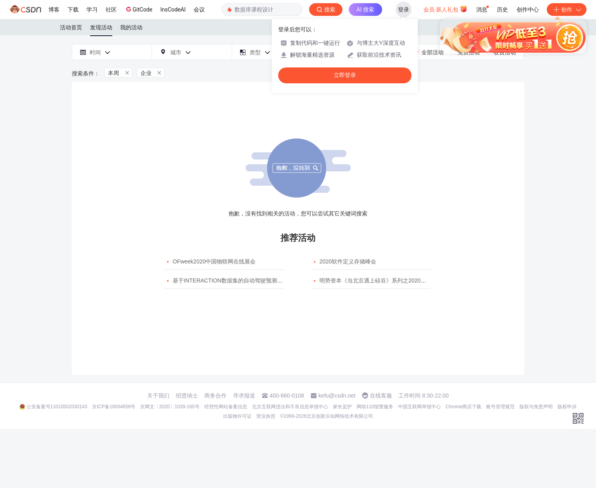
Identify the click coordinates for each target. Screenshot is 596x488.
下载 (73, 9)
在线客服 (381, 395)
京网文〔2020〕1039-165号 (169, 406)
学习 (92, 9)
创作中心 (528, 9)
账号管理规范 (500, 406)
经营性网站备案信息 (225, 406)
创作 (566, 9)
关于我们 (158, 395)
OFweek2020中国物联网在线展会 (214, 261)
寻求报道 (244, 395)
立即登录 (345, 75)
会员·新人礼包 (445, 9)
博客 (54, 9)
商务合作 (215, 395)
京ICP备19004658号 (113, 406)
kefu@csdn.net (337, 395)
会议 (199, 9)
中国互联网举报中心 (419, 406)
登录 (403, 9)
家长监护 (342, 406)
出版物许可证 (237, 416)
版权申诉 (567, 406)
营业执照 (265, 416)
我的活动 (131, 27)
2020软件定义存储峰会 (347, 261)
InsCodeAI (173, 9)
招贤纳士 (187, 395)
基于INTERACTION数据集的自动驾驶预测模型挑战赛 (239, 280)
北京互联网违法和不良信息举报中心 (290, 406)
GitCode (138, 9)
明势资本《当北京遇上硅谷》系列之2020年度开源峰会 (386, 280)
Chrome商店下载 (464, 406)
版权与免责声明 (536, 406)
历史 (502, 9)
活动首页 (71, 27)
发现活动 (101, 27)
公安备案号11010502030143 (57, 406)
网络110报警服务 (375, 406)
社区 (111, 9)
